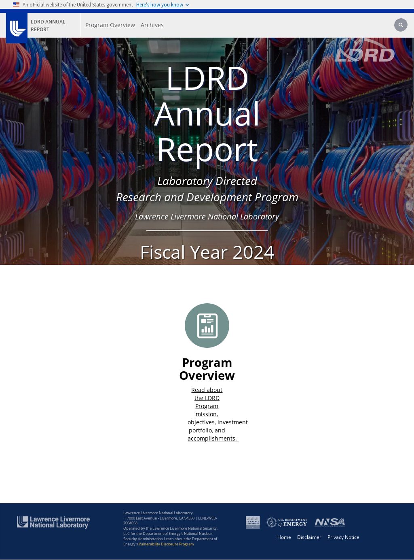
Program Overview (207, 368)
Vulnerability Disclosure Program (166, 544)
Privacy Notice (343, 537)
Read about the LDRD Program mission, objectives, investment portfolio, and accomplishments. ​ (218, 414)
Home (284, 537)
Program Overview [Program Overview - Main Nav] (110, 25)
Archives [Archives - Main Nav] (152, 25)
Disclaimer (309, 537)
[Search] (401, 26)
